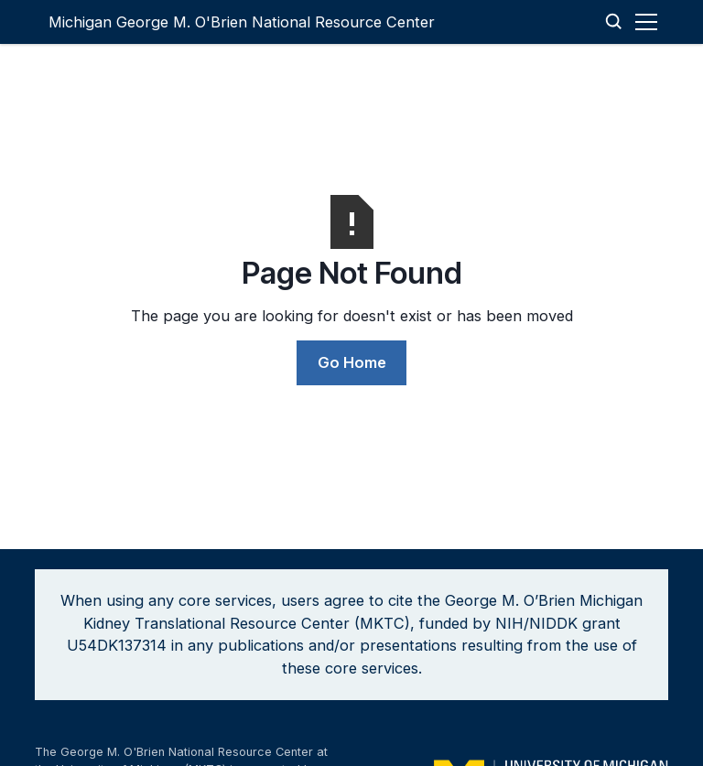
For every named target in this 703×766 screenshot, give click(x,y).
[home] (242, 22)
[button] (649, 22)
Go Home (352, 362)
